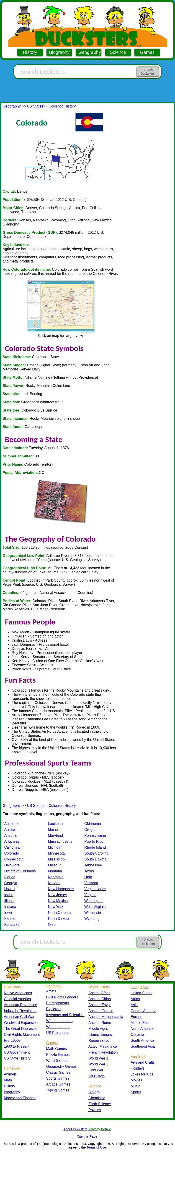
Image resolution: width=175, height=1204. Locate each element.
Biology (94, 1092)
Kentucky (11, 924)
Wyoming (92, 919)
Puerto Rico (93, 841)
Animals (10, 1074)
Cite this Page (87, 1136)
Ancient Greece (100, 1011)
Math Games (56, 1049)
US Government (17, 1052)
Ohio (52, 924)
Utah (88, 877)
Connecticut (13, 859)
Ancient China (99, 999)
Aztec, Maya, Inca (102, 1046)
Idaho (8, 895)
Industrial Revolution (20, 1011)
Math (8, 1080)
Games (147, 52)
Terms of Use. (97, 1147)
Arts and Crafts (143, 1062)
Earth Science (99, 1104)
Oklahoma (92, 824)
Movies (136, 1080)
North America (142, 1029)
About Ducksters (75, 1129)
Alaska (9, 830)
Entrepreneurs (57, 1003)
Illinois (9, 901)
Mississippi (56, 859)
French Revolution (103, 1052)
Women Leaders (59, 1021)
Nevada (54, 883)
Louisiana (56, 824)
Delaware (12, 865)
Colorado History (62, 106)
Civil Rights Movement (22, 1034)
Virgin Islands (95, 889)
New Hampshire (61, 889)
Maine (53, 830)
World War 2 (98, 1064)
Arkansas (11, 841)
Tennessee (93, 865)
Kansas (10, 919)
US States (35, 106)
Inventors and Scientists (65, 1015)
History (30, 52)
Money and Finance (20, 1098)
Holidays (138, 1068)
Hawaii (9, 889)
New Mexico (58, 901)
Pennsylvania (95, 835)
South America (142, 1040)
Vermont (91, 883)
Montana (55, 871)
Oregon (90, 830)
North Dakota (58, 919)
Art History (96, 1076)
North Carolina (59, 913)
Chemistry (96, 1098)
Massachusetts (60, 841)
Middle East (140, 1023)
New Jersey (57, 895)
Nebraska (55, 877)
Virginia (90, 895)
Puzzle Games (58, 1055)
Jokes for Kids (142, 1074)
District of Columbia (20, 871)
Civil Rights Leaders (62, 997)
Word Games (56, 1060)
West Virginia (95, 907)
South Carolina (96, 853)
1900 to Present (16, 1046)
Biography (59, 52)
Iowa (8, 913)
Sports (136, 1092)
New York (55, 907)
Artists (51, 991)
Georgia (10, 883)
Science (118, 52)
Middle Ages (98, 1029)
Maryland (55, 835)
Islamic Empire (100, 1034)
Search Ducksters (148, 71)
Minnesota (56, 853)
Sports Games (57, 1078)
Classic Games (58, 1072)
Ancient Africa (99, 993)
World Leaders (58, 1027)
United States (141, 993)
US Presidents (57, 1033)
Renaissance (98, 1040)
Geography (89, 52)
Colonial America (17, 999)
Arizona (10, 835)
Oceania (137, 1034)
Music (135, 1086)
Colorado (11, 853)
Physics (94, 1110)
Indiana (10, 907)
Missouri (55, 865)
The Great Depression (21, 1029)
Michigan (55, 847)
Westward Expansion (21, 1023)
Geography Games (61, 1066)
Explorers (54, 1009)
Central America (144, 1011)
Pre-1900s (12, 1040)
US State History (17, 1058)
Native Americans (18, 993)
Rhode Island (95, 847)
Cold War (95, 1070)
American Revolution (20, 1005)
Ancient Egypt (99, 1005)
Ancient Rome (99, 1023)
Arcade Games (58, 1084)
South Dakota (95, 859)
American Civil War (19, 1017)
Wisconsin (92, 913)
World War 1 (98, 1058)
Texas (89, 871)
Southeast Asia (143, 1046)
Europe (136, 1017)
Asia (134, 1005)
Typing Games (57, 1090)
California (12, 847)
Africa (135, 999)
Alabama (11, 824)
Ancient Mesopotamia (105, 1017)
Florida (9, 877)
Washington (93, 901)
